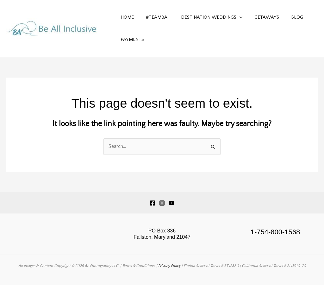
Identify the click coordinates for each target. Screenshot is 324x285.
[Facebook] (152, 203)
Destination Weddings (205, 17)
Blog (285, 17)
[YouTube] (171, 203)
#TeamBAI (153, 17)
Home (126, 17)
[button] (233, 17)
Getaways (257, 17)
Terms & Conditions (138, 266)
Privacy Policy (169, 266)
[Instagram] (162, 203)
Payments (131, 39)
